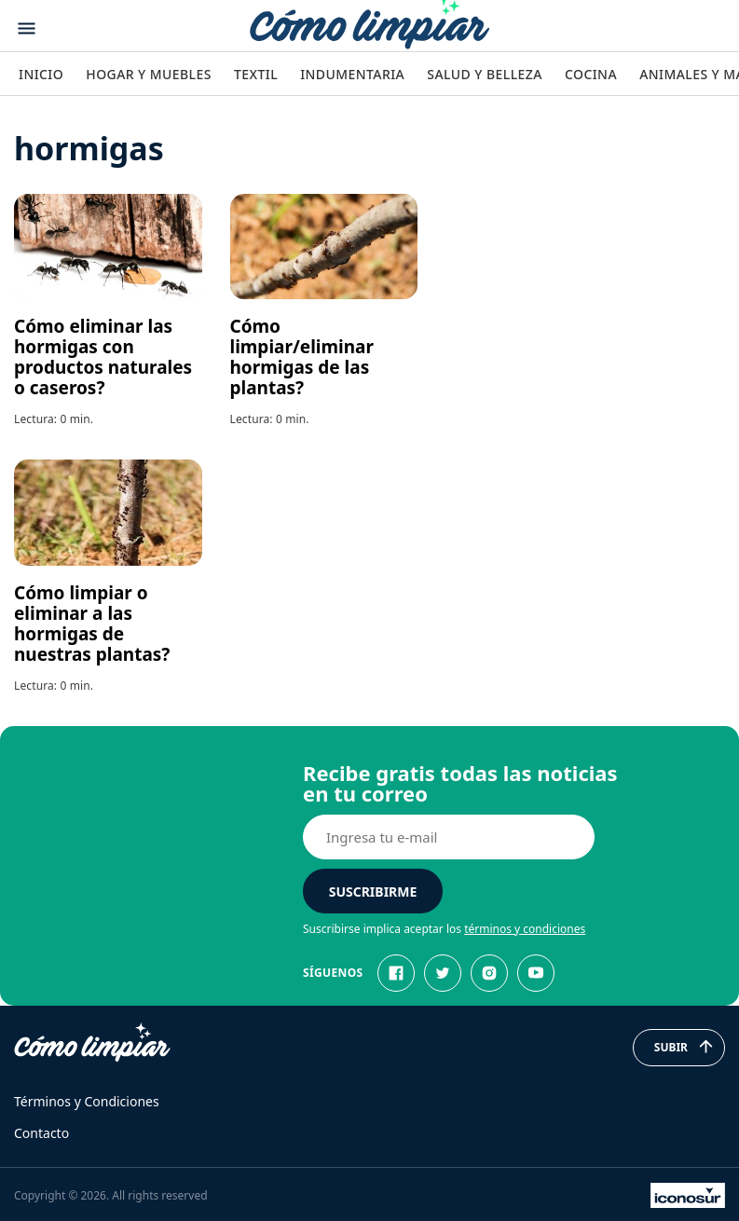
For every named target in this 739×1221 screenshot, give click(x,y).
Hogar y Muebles (149, 74)
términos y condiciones (524, 929)
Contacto (41, 1133)
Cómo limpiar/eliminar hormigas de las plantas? (302, 357)
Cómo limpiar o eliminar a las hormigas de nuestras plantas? (92, 623)
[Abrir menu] (27, 28)
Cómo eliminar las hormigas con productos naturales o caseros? (103, 357)
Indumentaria (352, 74)
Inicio (41, 74)
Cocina (591, 74)
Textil (256, 74)
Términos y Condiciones (86, 1101)
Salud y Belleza (484, 74)
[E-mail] (449, 837)
